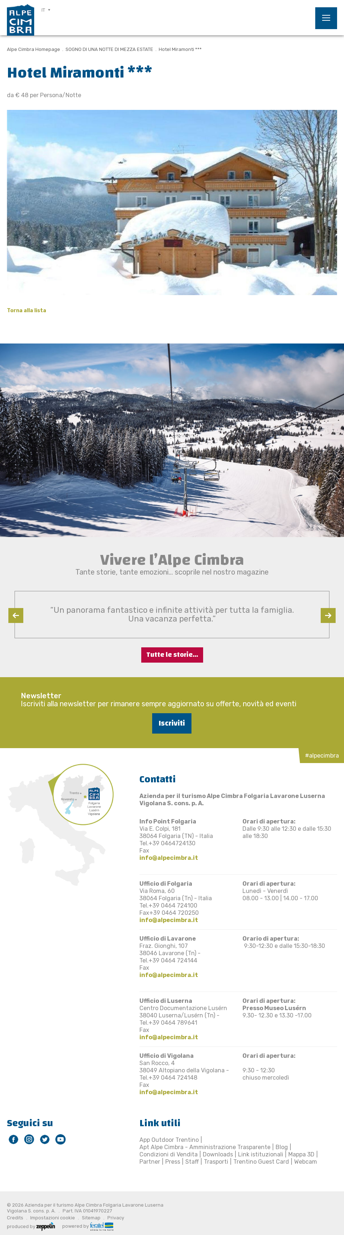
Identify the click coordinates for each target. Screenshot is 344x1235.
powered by (87, 1225)
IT (43, 10)
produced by (31, 1226)
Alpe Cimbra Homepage (33, 49)
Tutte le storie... (172, 654)
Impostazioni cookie (52, 1217)
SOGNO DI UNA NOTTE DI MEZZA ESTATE (109, 49)
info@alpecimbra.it (168, 857)
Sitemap (91, 1217)
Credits (15, 1217)
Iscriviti (172, 723)
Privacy (115, 1217)
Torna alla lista (26, 310)
